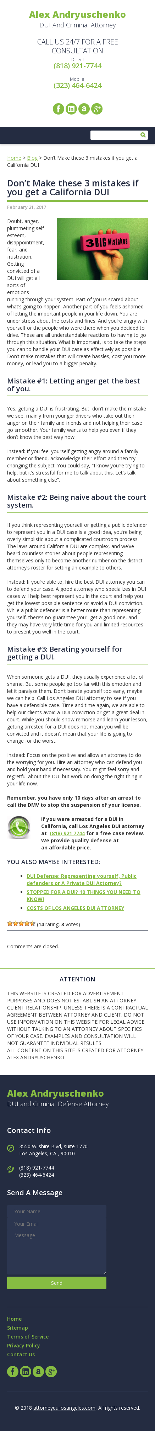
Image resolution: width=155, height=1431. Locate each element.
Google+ (97, 109)
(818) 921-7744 (77, 65)
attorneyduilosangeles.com (64, 1407)
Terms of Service (28, 1336)
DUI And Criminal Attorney (78, 19)
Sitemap (17, 1327)
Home (14, 157)
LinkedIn (71, 109)
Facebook (58, 109)
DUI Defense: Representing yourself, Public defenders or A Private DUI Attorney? (82, 879)
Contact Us (21, 1354)
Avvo (84, 109)
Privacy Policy (23, 1345)
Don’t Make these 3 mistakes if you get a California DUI (73, 187)
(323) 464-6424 (77, 85)
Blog (32, 157)
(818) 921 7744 (67, 833)
